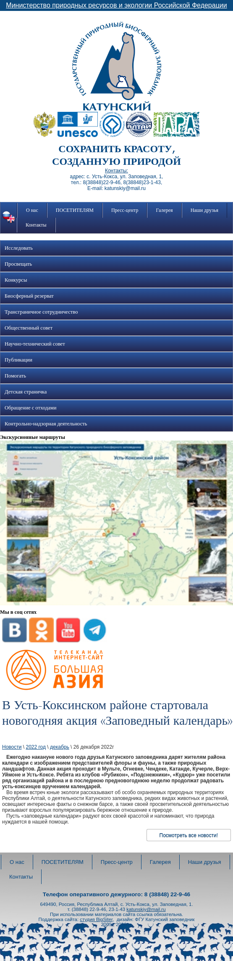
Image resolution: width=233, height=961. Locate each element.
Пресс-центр (125, 210)
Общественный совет (28, 328)
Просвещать (18, 264)
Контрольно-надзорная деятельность (46, 423)
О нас (32, 210)
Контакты (36, 225)
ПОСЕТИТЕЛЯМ (75, 210)
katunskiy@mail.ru (145, 909)
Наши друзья (204, 210)
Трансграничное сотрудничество (41, 312)
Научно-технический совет (35, 344)
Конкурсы (16, 280)
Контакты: (116, 171)
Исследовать (19, 248)
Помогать (15, 375)
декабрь (59, 747)
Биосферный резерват (29, 296)
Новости (11, 747)
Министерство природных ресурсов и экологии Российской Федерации (116, 5)
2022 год (36, 747)
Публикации (18, 359)
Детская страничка (26, 391)
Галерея (164, 210)
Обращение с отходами (30, 407)
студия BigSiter (96, 919)
